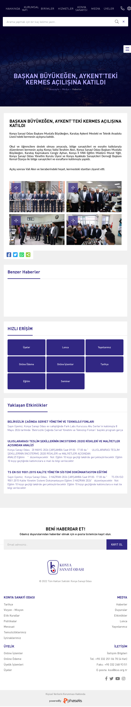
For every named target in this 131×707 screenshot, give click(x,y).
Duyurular (121, 609)
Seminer (65, 381)
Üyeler (26, 347)
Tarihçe (104, 364)
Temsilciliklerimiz (15, 632)
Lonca (65, 347)
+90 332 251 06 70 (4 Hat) (111, 658)
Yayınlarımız (104, 347)
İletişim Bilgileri (117, 653)
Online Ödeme (26, 364)
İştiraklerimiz (12, 638)
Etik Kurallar (12, 615)
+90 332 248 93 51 (116, 664)
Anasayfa (54, 89)
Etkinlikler (120, 615)
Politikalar (10, 621)
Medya (65, 89)
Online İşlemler (65, 364)
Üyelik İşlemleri (13, 664)
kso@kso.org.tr (117, 670)
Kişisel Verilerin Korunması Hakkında (65, 694)
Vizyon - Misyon (13, 609)
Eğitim (26, 381)
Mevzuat (9, 626)
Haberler (77, 89)
